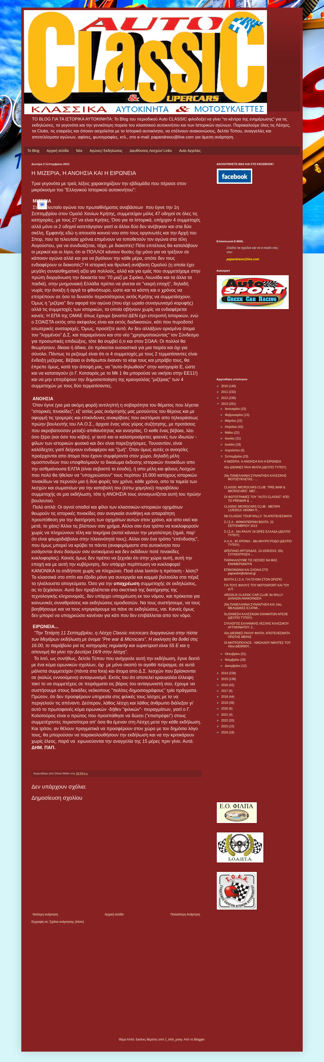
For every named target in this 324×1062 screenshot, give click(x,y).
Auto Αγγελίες (190, 151)
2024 (225, 732)
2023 (225, 726)
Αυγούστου (233, 450)
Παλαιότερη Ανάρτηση (185, 914)
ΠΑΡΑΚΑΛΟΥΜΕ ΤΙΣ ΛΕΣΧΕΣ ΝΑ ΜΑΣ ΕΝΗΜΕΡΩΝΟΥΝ (250, 562)
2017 (225, 691)
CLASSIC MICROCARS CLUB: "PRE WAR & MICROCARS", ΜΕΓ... (254, 489)
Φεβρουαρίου (234, 415)
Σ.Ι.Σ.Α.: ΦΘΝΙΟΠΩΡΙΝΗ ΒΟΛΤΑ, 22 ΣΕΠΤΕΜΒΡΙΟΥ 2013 (249, 523)
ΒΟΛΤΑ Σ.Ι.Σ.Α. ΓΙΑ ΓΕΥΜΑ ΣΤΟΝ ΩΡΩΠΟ (253, 579)
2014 (225, 673)
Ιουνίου (230, 438)
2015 (225, 679)
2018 (225, 696)
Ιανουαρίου (233, 409)
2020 (225, 708)
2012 (225, 398)
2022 (225, 720)
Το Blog (33, 151)
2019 (225, 703)
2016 (225, 685)
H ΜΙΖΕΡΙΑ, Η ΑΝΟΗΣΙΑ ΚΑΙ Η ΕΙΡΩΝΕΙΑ (252, 461)
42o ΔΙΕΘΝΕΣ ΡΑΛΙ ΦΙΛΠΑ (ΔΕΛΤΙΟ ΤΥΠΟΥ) (255, 467)
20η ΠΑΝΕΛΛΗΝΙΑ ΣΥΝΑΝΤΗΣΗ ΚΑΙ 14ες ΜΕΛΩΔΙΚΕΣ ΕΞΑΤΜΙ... (253, 606)
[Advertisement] (239, 212)
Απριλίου (231, 427)
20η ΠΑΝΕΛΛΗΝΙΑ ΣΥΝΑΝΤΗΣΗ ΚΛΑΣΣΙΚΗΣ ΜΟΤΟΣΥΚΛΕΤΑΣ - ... (255, 477)
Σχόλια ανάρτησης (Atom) (66, 922)
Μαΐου (229, 432)
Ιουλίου (230, 444)
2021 (225, 714)
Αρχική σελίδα (58, 151)
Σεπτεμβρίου (234, 456)
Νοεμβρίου (232, 660)
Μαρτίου (231, 421)
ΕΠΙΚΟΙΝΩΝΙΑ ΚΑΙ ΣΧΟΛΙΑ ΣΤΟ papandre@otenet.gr (246, 571)
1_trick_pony (173, 1039)
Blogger (199, 1039)
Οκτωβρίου (233, 654)
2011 (225, 392)
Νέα (79, 151)
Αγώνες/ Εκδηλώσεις (106, 151)
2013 (225, 404)
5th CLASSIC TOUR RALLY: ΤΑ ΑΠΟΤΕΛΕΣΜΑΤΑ (258, 516)
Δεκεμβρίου (233, 666)
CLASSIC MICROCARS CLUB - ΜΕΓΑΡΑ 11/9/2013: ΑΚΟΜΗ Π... (252, 508)
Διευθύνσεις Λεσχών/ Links (151, 151)
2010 (225, 386)
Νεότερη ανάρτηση (45, 914)
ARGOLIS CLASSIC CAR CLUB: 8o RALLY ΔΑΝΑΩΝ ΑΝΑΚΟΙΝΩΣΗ (253, 596)
